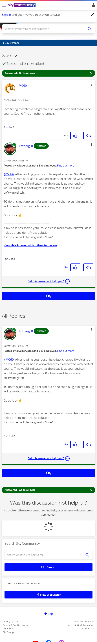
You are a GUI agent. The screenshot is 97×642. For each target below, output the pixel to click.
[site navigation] (4, 5)
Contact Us (88, 628)
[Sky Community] (22, 5)
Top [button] (50, 614)
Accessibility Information (81, 625)
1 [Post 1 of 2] (9, 127)
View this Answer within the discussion (30, 245)
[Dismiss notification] (92, 15)
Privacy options (11, 621)
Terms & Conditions (83, 621)
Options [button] (7, 55)
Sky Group (8, 632)
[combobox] (43, 28)
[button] (91, 84)
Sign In (92, 6)
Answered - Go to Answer (48, 73)
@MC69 (9, 174)
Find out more (65, 165)
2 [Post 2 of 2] (9, 259)
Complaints (9, 628)
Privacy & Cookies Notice (15, 625)
